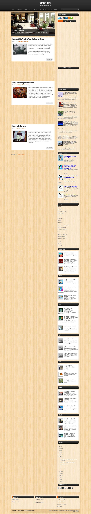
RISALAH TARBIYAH (61, 499)
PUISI (40, 9)
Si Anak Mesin (61, 128)
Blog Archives (72, 21)
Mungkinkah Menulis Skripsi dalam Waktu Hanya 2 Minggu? (70, 260)
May (61, 466)
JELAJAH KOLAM (61, 231)
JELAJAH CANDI (61, 227)
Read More (49, 59)
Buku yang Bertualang (69, 252)
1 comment (26, 41)
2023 (60, 448)
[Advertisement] (22, 71)
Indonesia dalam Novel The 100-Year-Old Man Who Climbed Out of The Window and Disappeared (71, 318)
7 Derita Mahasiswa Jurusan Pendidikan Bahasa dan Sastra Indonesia (70, 93)
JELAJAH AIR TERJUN (62, 225)
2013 (60, 479)
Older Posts (52, 151)
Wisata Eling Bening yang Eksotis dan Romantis (69, 434)
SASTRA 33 (59, 506)
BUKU (30, 9)
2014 (60, 477)
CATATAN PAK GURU (61, 504)
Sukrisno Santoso (15, 499)
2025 (60, 444)
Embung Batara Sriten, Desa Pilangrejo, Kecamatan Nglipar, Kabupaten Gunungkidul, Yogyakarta (70, 143)
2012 (60, 481)
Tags (65, 21)
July (60, 457)
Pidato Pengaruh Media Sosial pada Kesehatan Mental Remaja (71, 176)
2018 (60, 456)
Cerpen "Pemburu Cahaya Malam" (70, 194)
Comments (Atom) (21, 154)
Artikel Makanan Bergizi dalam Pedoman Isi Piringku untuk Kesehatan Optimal (70, 167)
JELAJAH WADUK (61, 238)
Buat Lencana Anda (15, 501)
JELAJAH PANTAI (61, 236)
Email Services (76, 511)
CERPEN (35, 9)
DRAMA (44, 9)
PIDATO (59, 243)
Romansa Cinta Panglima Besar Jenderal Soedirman (28, 39)
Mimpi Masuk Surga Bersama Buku (23, 82)
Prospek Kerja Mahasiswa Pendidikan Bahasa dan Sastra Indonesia (70, 112)
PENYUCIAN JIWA (61, 501)
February (62, 468)
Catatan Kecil (45, 3)
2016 (60, 473)
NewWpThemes (55, 510)
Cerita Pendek (18, 31)
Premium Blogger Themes (74, 510)
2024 (60, 446)
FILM (59, 220)
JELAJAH (55, 9)
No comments (26, 84)
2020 (60, 452)
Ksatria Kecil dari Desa (63, 135)
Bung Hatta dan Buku (19, 126)
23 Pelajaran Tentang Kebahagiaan (68, 309)
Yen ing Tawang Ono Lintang (69, 121)
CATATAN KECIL (19, 9)
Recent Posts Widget (75, 201)
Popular (60, 21)
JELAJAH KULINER (62, 234)
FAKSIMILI (50, 9)
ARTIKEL (25, 9)
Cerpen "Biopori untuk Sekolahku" (70, 186)
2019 (60, 454)
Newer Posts (14, 151)
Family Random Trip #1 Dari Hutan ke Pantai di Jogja (70, 419)
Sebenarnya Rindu (68, 365)
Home (13, 9)
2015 (60, 475)
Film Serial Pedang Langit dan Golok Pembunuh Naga (70, 267)
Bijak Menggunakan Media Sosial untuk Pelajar (69, 280)
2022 (60, 450)
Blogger (32, 510)
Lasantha (67, 510)
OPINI (59, 241)
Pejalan (65, 379)
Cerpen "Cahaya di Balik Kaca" (70, 353)
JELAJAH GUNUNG (62, 229)
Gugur (65, 372)
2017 (60, 471)
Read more (66, 163)
